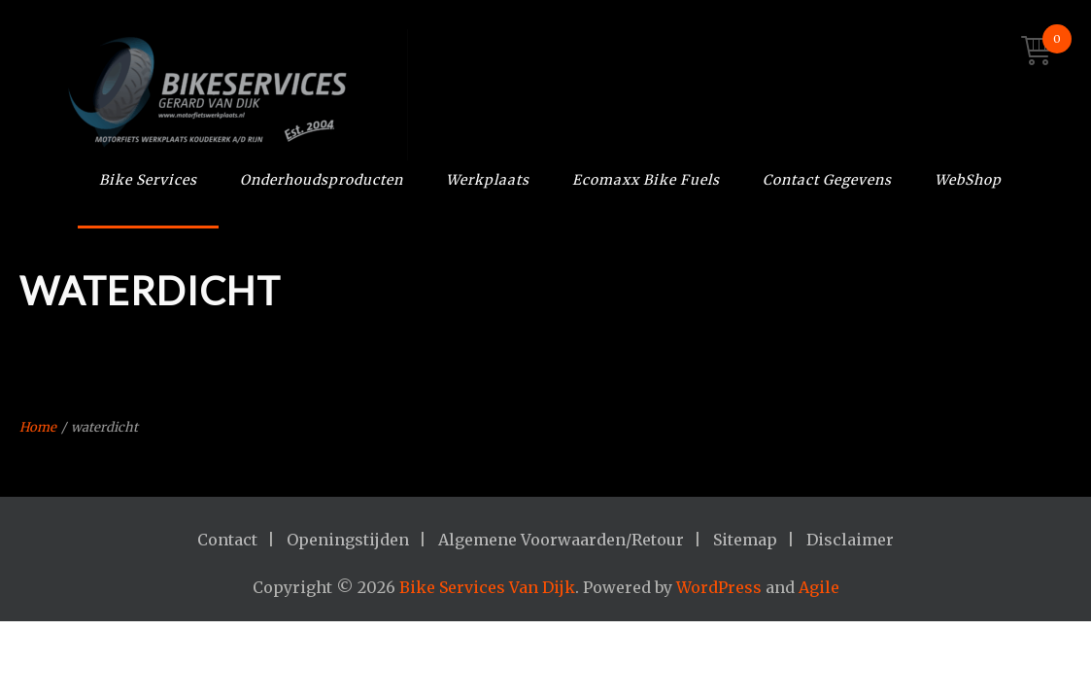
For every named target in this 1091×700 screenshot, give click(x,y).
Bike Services (148, 180)
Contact (227, 539)
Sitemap (745, 539)
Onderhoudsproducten (321, 180)
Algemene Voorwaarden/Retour (561, 539)
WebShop (968, 180)
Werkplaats (487, 180)
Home (37, 427)
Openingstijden (348, 539)
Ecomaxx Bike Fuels (646, 180)
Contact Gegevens (827, 180)
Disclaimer (850, 539)
